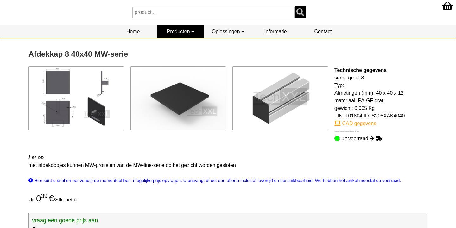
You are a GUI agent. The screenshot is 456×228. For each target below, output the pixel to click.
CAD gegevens (355, 123)
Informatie (275, 31)
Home (133, 31)
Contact (323, 31)
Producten (178, 31)
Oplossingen (226, 31)
